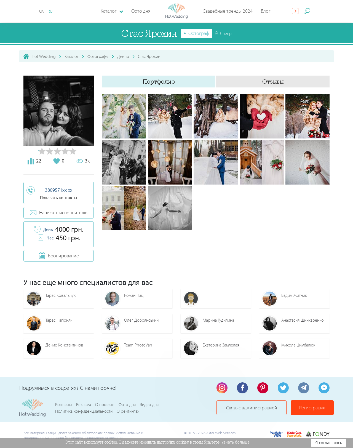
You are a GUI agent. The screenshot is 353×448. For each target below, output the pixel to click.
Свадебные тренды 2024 (228, 11)
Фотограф (198, 33)
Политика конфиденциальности (84, 411)
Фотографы (97, 56)
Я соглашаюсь (328, 442)
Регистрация (312, 407)
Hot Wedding (44, 56)
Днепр (123, 56)
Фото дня (140, 11)
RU (50, 11)
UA (41, 11)
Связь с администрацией (251, 407)
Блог (266, 11)
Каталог (72, 56)
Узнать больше (235, 442)
